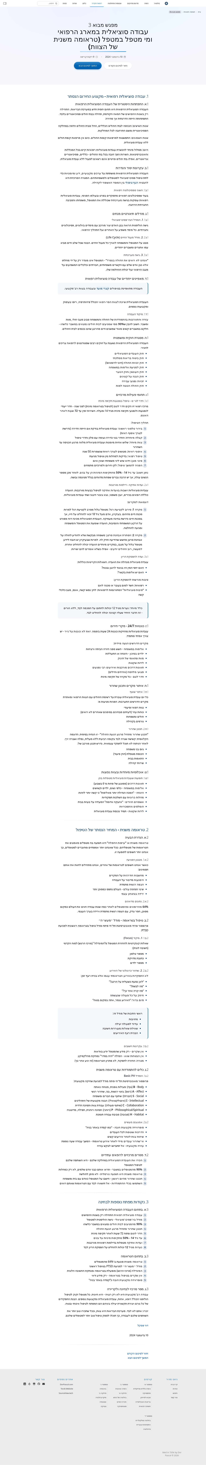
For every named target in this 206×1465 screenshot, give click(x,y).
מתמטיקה (147, 1393)
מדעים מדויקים (132, 3)
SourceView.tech (66, 1393)
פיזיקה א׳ (122, 1393)
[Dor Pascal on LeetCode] (29, 1384)
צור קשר (174, 1397)
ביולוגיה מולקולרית (143, 1420)
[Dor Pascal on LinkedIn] (24, 1384)
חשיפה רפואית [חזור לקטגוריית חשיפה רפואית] (189, 12)
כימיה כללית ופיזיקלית (142, 1388)
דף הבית (174, 1384)
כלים (84, 3)
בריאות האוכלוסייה (143, 1402)
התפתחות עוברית (143, 1424)
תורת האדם (121, 1402)
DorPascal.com (66, 1384)
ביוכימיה (103, 1388)
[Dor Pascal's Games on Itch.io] (34, 1384)
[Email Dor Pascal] (43, 1384)
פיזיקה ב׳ (102, 1393)
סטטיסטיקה (121, 1406)
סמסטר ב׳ (124, 1384)
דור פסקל (142, 1325)
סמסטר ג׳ (104, 1384)
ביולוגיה (157, 3)
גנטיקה (103, 1406)
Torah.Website (67, 1388)
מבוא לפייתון (145, 1397)
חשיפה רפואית (145, 1406)
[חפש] (56, 3)
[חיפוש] (48, 3)
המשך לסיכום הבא (138, 1357)
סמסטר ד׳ (148, 1416)
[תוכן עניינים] (4, 3)
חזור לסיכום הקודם (137, 1353)
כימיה (146, 3)
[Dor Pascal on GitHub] (39, 1384)
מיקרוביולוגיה (101, 1397)
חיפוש (175, 1393)
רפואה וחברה (97, 3)
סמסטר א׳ (148, 1384)
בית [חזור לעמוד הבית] (199, 12)
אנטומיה (103, 1402)
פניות (65, 3)
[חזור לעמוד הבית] (166, 3)
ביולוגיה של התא (119, 1397)
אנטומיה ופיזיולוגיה (114, 3)
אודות (175, 1388)
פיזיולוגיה (147, 1429)
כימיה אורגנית (120, 1388)
